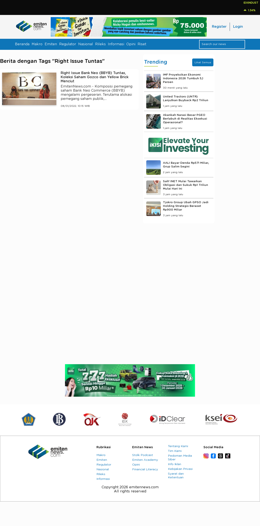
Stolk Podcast (142, 455)
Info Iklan (174, 464)
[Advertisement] (69, 153)
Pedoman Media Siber (180, 457)
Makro (37, 44)
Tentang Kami (178, 446)
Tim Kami (175, 451)
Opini (130, 44)
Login (238, 26)
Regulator (67, 44)
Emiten (51, 44)
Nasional (85, 44)
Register (219, 26)
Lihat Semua (203, 62)
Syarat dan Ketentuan (176, 475)
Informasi (116, 44)
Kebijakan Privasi (180, 469)
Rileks (100, 44)
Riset (142, 44)
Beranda (22, 44)
